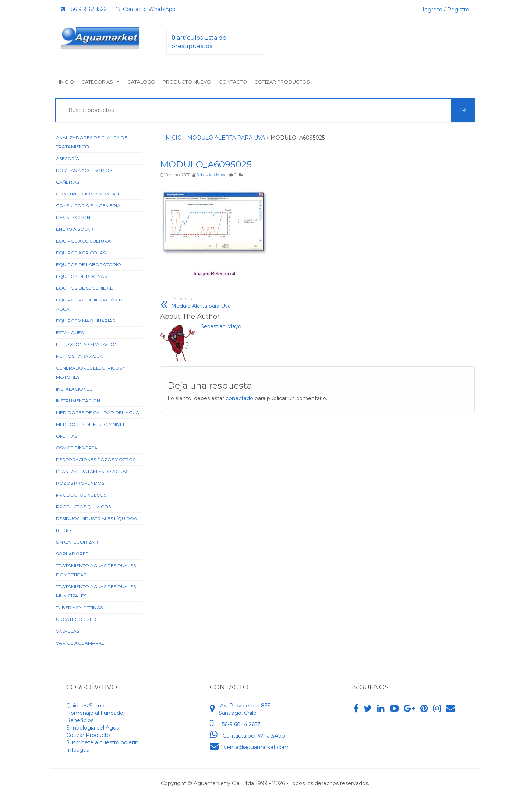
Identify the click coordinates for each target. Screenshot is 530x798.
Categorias (100, 82)
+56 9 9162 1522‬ (84, 9)
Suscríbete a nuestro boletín (102, 742)
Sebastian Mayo (211, 175)
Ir (463, 110)
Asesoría (67, 158)
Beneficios (79, 720)
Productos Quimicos (83, 506)
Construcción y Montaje (88, 194)
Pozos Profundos (80, 483)
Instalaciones (74, 389)
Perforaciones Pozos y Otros (95, 459)
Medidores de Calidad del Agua (97, 412)
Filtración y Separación (87, 344)
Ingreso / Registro (446, 9)
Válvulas (67, 631)
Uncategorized (76, 619)
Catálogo (141, 82)
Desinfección (73, 217)
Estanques (70, 332)
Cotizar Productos (282, 82)
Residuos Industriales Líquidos (96, 518)
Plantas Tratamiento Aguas (92, 471)
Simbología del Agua (92, 727)
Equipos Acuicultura (83, 241)
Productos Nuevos (81, 495)
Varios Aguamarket (81, 643)
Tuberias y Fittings (79, 607)
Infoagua (77, 749)
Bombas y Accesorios (84, 170)
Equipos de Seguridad (85, 288)
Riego (63, 530)
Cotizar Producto (88, 735)
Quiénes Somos (86, 705)
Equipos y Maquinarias (85, 321)
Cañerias (67, 182)
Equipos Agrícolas (81, 252)
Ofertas (66, 436)
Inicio (66, 82)
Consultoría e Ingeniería (88, 205)
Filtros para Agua (79, 356)
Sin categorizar (77, 542)
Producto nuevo (187, 82)
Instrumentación (78, 400)
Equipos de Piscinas (81, 276)
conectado (239, 398)
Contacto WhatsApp (146, 9)
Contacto (233, 82)
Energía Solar (74, 229)
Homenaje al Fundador (95, 713)
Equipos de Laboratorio (88, 264)
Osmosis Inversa (77, 448)
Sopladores (72, 554)
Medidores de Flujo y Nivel (91, 424)
